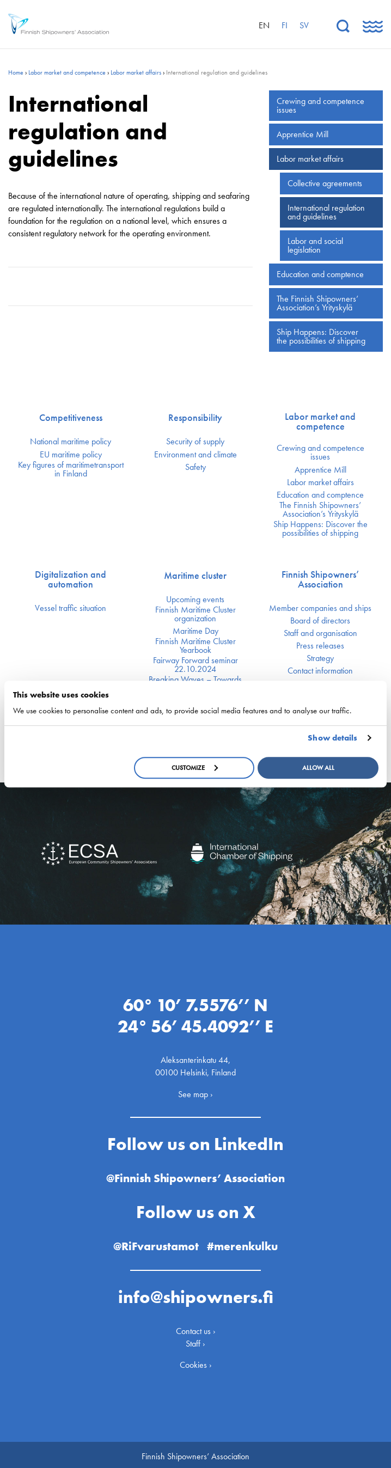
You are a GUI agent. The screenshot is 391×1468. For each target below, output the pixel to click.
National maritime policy (70, 441)
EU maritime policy (71, 454)
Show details (332, 737)
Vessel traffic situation (70, 608)
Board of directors (320, 620)
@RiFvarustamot (155, 1242)
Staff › (195, 1339)
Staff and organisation (320, 633)
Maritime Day (195, 631)
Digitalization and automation (70, 579)
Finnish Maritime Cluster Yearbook (195, 646)
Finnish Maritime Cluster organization (195, 614)
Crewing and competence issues (320, 105)
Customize (195, 767)
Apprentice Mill (302, 134)
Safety (195, 467)
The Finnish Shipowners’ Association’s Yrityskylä (317, 303)
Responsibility (195, 418)
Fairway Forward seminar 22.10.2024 (195, 665)
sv (304, 25)
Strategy (320, 658)
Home (15, 72)
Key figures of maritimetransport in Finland (71, 469)
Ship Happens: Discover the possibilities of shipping (321, 336)
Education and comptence (320, 274)
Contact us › (196, 1327)
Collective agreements (325, 183)
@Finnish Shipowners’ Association (195, 1175)
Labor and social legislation (315, 245)
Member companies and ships (320, 608)
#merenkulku (245, 1242)
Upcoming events (195, 599)
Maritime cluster (195, 575)
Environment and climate (195, 454)
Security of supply (195, 441)
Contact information (320, 670)
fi (285, 25)
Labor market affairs (136, 72)
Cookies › (196, 1361)
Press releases (320, 645)
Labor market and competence (67, 72)
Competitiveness (70, 418)
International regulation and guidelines (326, 212)
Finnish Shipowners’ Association (320, 579)
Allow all (318, 767)
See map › (195, 1090)
